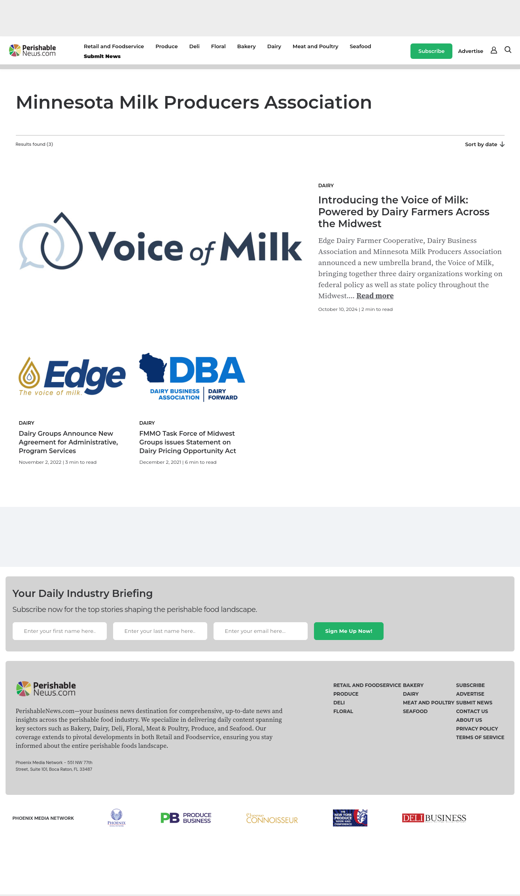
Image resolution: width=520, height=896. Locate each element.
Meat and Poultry (315, 46)
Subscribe (431, 51)
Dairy (274, 46)
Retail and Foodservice (114, 46)
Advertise (470, 51)
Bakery (246, 46)
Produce (166, 46)
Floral (218, 46)
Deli (194, 46)
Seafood (360, 46)
